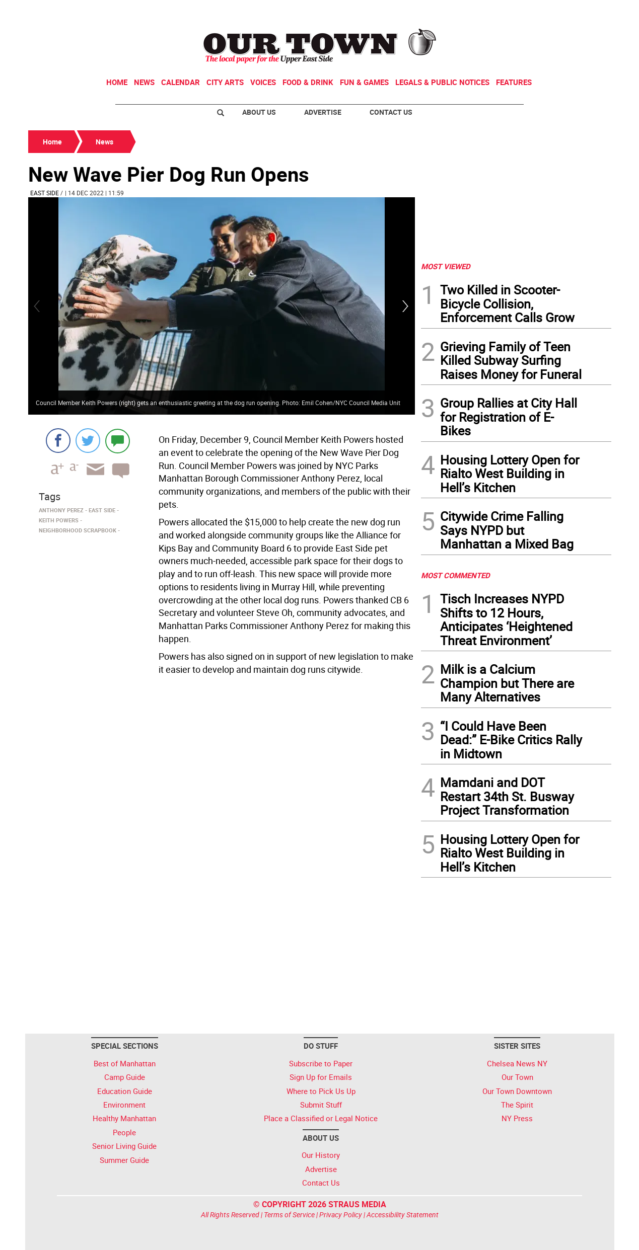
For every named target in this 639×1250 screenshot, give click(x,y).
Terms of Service (289, 1214)
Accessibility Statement (403, 1214)
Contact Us (391, 112)
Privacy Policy (340, 1214)
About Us (259, 112)
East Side (44, 193)
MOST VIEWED (445, 266)
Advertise (322, 112)
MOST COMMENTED (455, 575)
